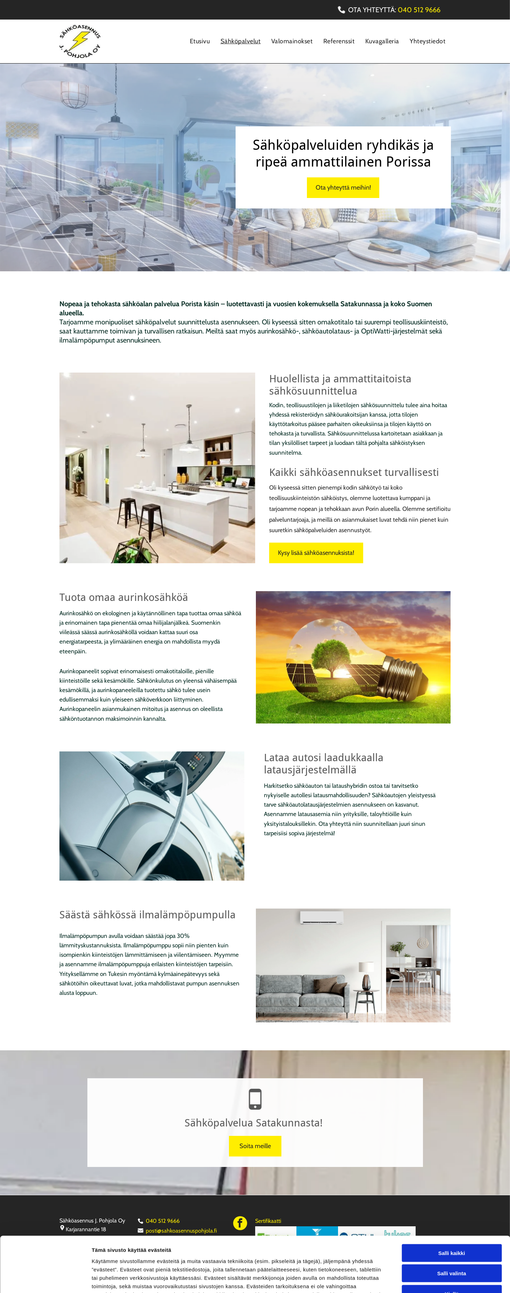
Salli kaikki (451, 1201)
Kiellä (452, 1242)
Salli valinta (451, 1222)
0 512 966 (422, 10)
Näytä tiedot (374, 1279)
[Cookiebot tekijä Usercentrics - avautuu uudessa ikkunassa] (45, 1279)
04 (402, 10)
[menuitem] (200, 41)
